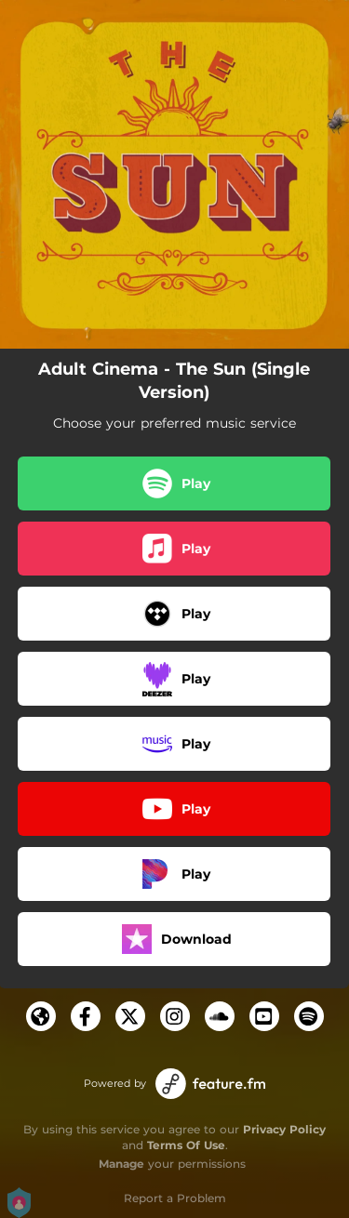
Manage (121, 1164)
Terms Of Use (186, 1145)
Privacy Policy (284, 1129)
